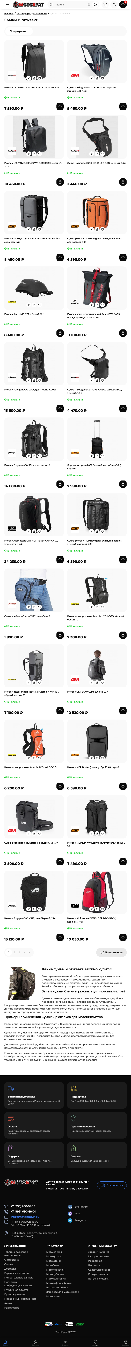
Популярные (19, 31)
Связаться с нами (99, 1269)
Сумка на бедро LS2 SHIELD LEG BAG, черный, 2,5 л (96, 163)
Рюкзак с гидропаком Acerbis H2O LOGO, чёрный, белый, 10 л (95, 618)
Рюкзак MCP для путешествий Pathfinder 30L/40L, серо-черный (32, 240)
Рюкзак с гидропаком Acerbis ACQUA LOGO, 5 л (31, 767)
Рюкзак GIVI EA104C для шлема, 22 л (87, 691)
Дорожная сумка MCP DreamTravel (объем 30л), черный (94, 467)
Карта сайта (11, 1307)
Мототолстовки (56, 1278)
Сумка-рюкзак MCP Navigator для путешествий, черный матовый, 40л (94, 542)
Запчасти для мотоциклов (62, 1292)
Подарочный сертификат (20, 1298)
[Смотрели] (35, 1342)
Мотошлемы (54, 1252)
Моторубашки (55, 1274)
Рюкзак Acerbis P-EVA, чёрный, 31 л (24, 314)
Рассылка (94, 1265)
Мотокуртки (53, 1256)
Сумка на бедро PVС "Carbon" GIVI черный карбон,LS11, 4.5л (91, 89)
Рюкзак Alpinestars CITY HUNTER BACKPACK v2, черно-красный (31, 542)
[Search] (89, 4)
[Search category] (51, 4)
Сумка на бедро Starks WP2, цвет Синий (27, 616)
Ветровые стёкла (57, 1287)
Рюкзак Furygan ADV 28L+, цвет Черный (27, 465)
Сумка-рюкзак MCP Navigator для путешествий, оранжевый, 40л (94, 240)
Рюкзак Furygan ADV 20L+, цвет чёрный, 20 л (30, 389)
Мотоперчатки (55, 1269)
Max (74, 1213)
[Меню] (7, 4)
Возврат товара (98, 1274)
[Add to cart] (60, 106)
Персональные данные (18, 1277)
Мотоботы (52, 1265)
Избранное (95, 1260)
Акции (8, 1303)
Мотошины (53, 1296)
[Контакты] (105, 4)
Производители (14, 1294)
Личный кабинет (98, 1252)
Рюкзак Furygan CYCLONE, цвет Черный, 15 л (29, 918)
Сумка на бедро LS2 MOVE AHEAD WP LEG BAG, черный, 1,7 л (94, 391)
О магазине (11, 1259)
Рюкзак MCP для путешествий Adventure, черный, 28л (96, 844)
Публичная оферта (16, 1289)
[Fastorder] (28, 78)
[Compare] (34, 78)
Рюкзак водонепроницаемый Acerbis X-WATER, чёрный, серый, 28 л (31, 693)
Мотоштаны (53, 1260)
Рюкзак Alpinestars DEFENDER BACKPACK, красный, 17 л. (91, 920)
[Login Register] (114, 4)
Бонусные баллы (98, 1278)
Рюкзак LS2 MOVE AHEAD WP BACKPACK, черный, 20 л (33, 165)
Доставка (10, 1268)
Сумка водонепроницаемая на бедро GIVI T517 (31, 842)
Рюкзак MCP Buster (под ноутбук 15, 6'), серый (93, 767)
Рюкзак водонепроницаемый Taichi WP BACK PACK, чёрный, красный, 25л (93, 316)
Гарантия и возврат (16, 1273)
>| (29, 952)
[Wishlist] (39, 78)
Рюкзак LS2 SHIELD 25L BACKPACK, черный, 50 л (31, 87)
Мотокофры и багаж (59, 1283)
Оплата (8, 1264)
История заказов (98, 1256)
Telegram (77, 1220)
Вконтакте (78, 1207)
